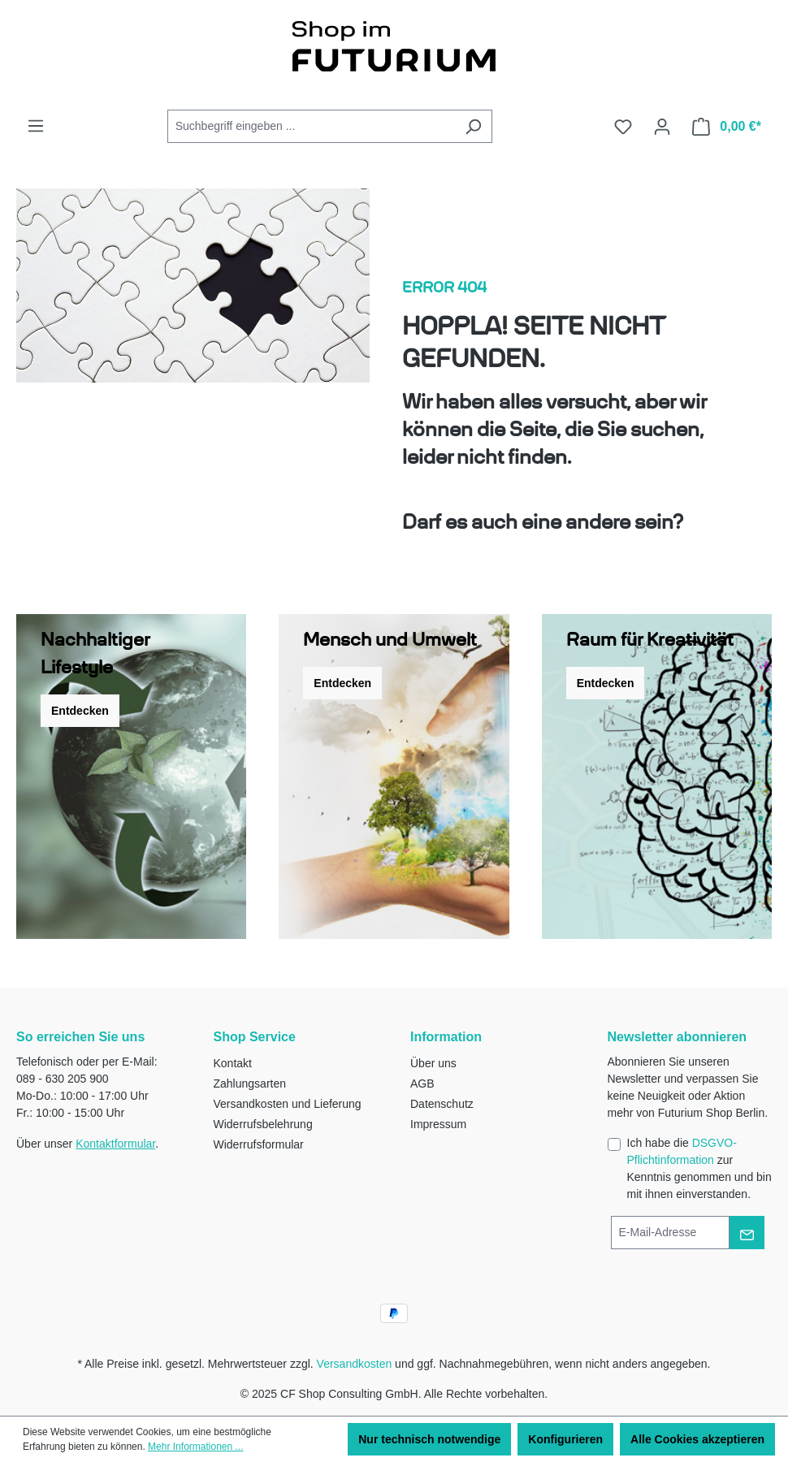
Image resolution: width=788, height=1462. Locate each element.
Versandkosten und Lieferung (288, 1103)
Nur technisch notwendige (429, 1439)
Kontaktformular (115, 1143)
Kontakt (233, 1063)
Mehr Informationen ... (195, 1446)
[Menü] (35, 126)
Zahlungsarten (250, 1083)
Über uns (433, 1063)
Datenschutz (442, 1103)
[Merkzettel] (623, 126)
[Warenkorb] (727, 126)
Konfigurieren (565, 1439)
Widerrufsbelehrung (263, 1124)
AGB (422, 1083)
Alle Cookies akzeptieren (697, 1439)
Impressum (438, 1124)
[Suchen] (473, 126)
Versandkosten (354, 1363)
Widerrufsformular (259, 1144)
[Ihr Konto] (662, 126)
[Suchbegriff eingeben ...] (311, 126)
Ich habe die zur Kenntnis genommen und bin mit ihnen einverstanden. (699, 1168)
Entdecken (80, 710)
